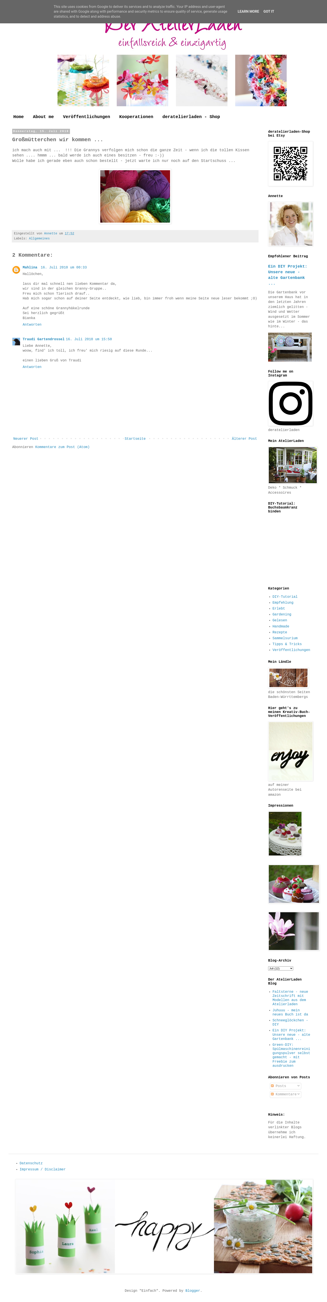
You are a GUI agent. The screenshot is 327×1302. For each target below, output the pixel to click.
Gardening (281, 615)
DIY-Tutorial (285, 597)
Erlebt (278, 609)
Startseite (135, 439)
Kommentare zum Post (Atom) (62, 447)
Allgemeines (39, 238)
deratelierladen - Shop (191, 116)
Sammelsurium (285, 638)
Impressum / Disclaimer (43, 1169)
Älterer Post (244, 439)
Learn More (248, 11)
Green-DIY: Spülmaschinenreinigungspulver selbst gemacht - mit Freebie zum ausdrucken (291, 1055)
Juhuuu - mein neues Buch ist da (290, 1012)
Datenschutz (31, 1163)
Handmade (280, 627)
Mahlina (31, 268)
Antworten (32, 325)
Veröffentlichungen (86, 116)
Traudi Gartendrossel (44, 339)
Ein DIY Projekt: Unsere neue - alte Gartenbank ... (291, 1035)
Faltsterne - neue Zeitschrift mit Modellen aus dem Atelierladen (290, 998)
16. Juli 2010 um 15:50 (89, 339)
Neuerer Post (25, 439)
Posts (278, 1086)
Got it (268, 11)
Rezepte (279, 632)
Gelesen (279, 620)
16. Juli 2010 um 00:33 (64, 268)
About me (43, 116)
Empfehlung (282, 603)
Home (18, 116)
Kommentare (284, 1094)
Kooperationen (136, 116)
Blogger (193, 1291)
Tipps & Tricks (287, 644)
